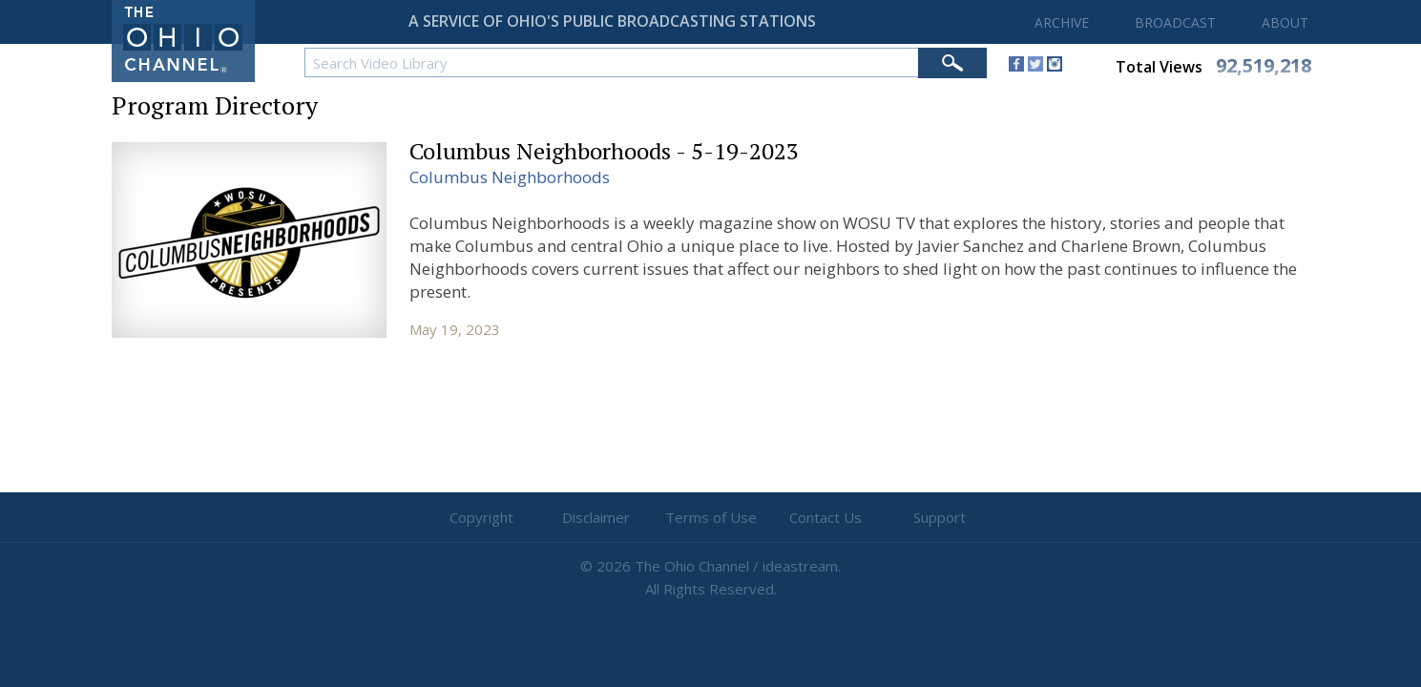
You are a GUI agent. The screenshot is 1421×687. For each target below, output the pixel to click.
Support (939, 517)
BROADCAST (1175, 22)
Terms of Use (711, 517)
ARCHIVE (1061, 22)
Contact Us (825, 517)
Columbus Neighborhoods (509, 177)
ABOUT (1285, 22)
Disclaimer (596, 517)
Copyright (481, 517)
